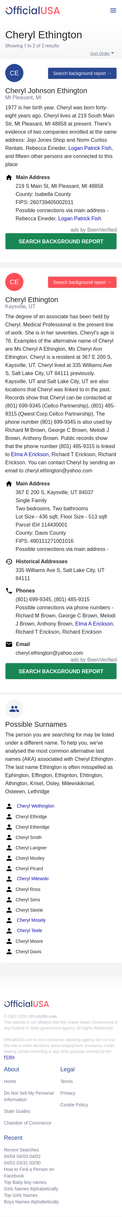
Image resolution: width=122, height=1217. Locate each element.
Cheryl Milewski (26, 879)
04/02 (35, 1156)
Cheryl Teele (23, 931)
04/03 (22, 1156)
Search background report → (82, 73)
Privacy (68, 1093)
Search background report (61, 241)
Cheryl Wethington (29, 806)
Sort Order (100, 53)
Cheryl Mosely (25, 920)
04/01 (9, 1162)
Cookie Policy (74, 1104)
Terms (67, 1081)
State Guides (17, 1111)
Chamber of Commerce (27, 1123)
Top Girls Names (20, 1195)
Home (10, 1081)
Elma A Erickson (30, 454)
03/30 (35, 1162)
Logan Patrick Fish (90, 148)
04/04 (9, 1156)
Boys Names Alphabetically (31, 1201)
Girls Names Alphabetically (31, 1188)
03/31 (22, 1162)
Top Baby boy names (25, 1182)
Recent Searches (21, 1149)
